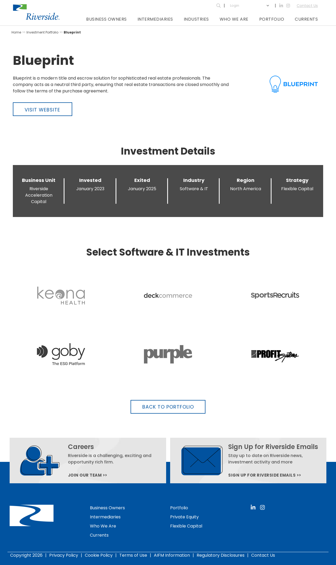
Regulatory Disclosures (221, 555)
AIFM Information (172, 555)
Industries (196, 19)
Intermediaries (155, 19)
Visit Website (42, 109)
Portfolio (271, 19)
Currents (306, 19)
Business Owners (106, 19)
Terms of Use (133, 555)
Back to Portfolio (168, 406)
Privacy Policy (63, 555)
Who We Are (234, 19)
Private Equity (184, 517)
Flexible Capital (186, 526)
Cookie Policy (99, 555)
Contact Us (307, 5)
